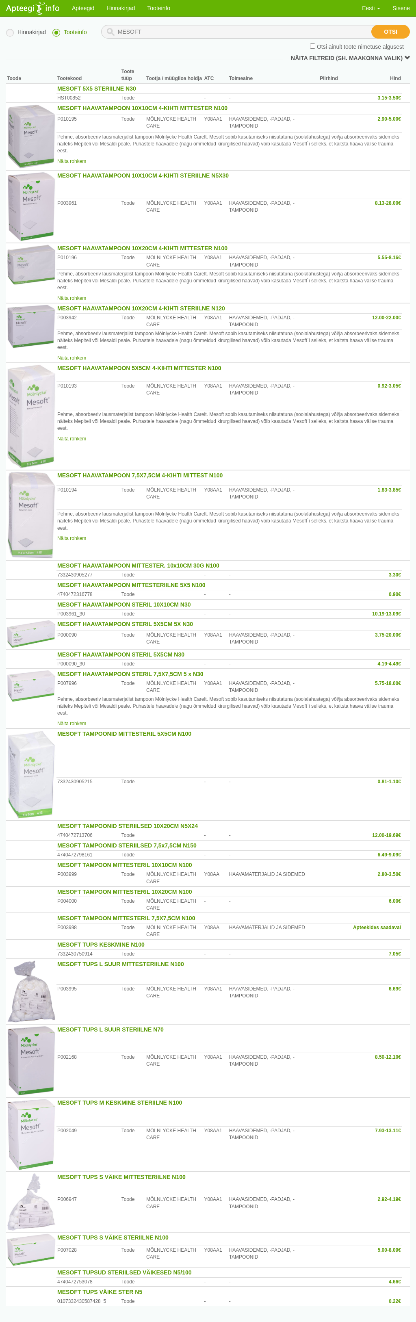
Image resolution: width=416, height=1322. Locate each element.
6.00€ (395, 901)
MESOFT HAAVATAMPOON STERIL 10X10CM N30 (124, 604)
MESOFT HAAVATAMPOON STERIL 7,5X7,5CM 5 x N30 (130, 674)
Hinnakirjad (120, 8)
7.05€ (395, 954)
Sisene (401, 8)
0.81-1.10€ (389, 782)
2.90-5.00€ (389, 119)
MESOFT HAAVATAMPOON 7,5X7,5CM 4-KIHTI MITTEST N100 (140, 475)
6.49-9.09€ (389, 855)
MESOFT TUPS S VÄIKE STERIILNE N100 (113, 1237)
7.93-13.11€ (388, 1130)
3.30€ (395, 575)
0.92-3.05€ (389, 386)
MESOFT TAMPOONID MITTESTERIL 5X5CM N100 (124, 733)
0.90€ (395, 594)
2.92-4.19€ (389, 1199)
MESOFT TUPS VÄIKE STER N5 (99, 1292)
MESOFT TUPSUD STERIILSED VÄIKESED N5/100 (124, 1272)
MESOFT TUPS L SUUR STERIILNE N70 (110, 1029)
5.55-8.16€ (389, 257)
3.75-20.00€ (388, 635)
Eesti (371, 8)
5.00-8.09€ (389, 1250)
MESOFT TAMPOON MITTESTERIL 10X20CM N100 (124, 892)
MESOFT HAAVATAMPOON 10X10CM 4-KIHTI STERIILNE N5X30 (143, 175)
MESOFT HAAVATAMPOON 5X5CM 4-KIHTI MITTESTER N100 (139, 368)
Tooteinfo (158, 8)
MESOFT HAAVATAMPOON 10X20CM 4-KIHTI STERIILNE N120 (141, 308)
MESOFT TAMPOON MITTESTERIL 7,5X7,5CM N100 (126, 918)
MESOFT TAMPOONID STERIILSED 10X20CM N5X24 (127, 826)
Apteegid (83, 8)
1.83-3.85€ (389, 490)
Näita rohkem (71, 161)
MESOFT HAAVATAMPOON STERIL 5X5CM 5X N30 (125, 624)
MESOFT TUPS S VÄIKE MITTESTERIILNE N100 (121, 1177)
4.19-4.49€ (389, 664)
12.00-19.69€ (386, 835)
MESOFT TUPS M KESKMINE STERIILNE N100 (119, 1102)
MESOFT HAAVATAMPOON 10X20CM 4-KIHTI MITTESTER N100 (142, 248)
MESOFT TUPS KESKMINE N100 (101, 944)
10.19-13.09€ (386, 614)
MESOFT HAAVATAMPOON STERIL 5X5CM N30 (120, 654)
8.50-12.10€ (388, 1057)
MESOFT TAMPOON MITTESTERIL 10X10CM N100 (124, 865)
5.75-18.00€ (388, 683)
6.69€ (395, 989)
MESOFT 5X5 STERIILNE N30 (96, 88)
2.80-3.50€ (389, 874)
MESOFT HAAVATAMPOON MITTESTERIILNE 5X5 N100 (131, 585)
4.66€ (395, 1282)
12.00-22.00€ (386, 318)
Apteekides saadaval (377, 927)
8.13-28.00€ (388, 203)
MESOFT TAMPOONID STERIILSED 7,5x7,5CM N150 (127, 845)
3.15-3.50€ (389, 98)
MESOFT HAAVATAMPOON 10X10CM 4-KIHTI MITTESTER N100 (142, 108)
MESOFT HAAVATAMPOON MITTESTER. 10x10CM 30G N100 (138, 565)
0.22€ (395, 1301)
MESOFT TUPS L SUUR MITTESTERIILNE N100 (120, 964)
